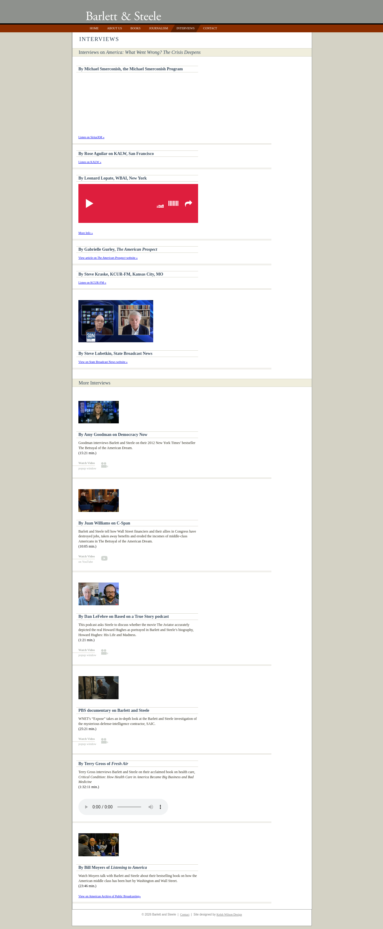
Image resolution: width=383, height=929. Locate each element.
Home (94, 28)
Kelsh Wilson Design (229, 914)
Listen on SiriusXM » (91, 137)
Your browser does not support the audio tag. (123, 807)
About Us (114, 28)
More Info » (85, 233)
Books (135, 28)
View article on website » (108, 257)
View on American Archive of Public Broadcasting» (109, 896)
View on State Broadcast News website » (102, 362)
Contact (210, 28)
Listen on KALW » (89, 162)
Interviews (185, 28)
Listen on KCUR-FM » (92, 282)
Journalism (158, 28)
